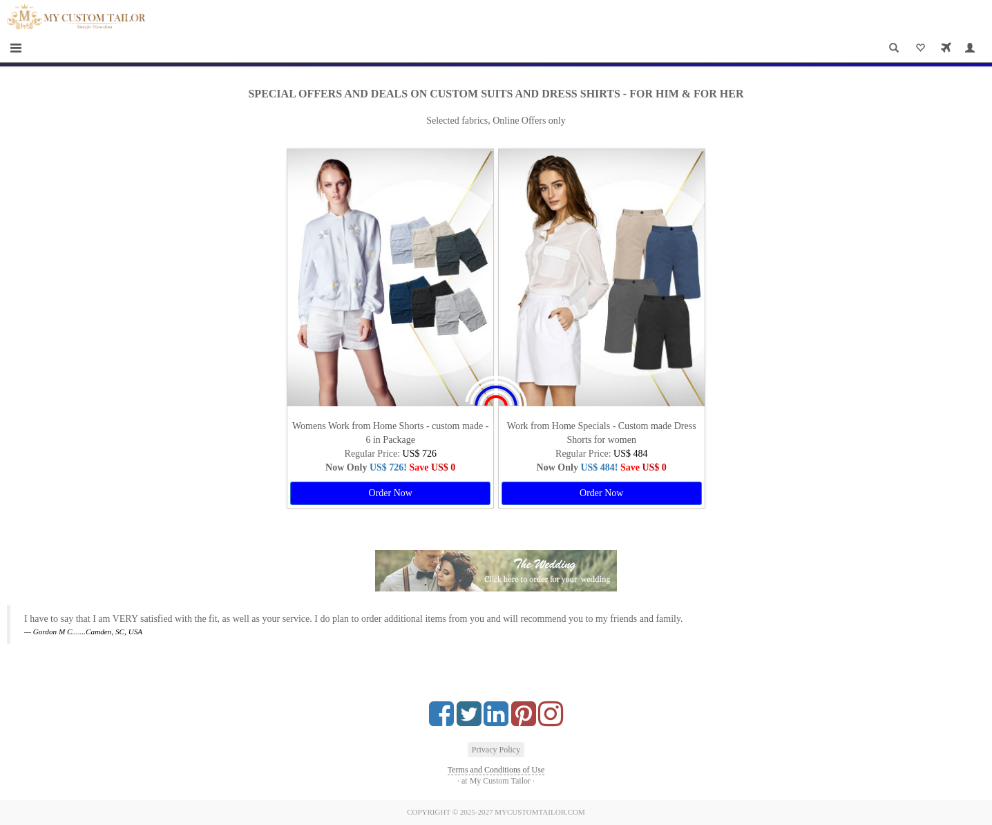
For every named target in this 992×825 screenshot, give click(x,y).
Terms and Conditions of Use (496, 770)
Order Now (390, 493)
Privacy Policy (496, 750)
